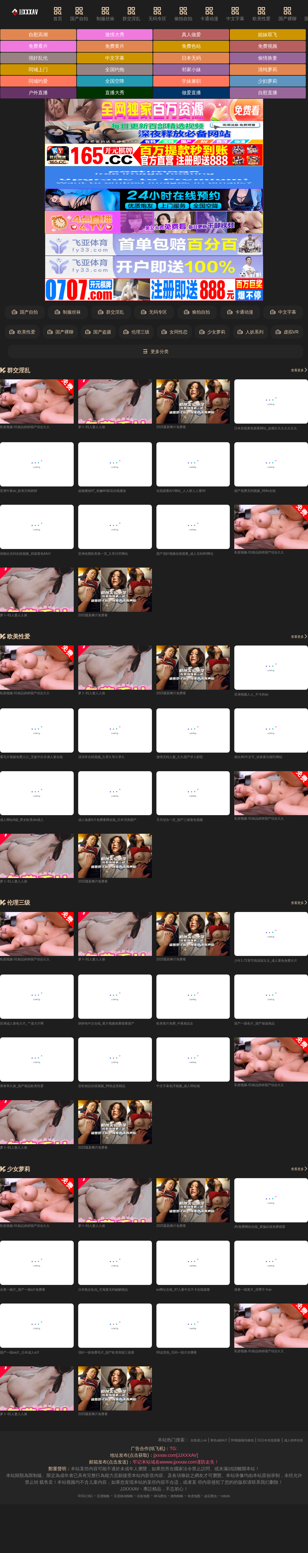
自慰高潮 (38, 35)
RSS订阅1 (64, 1525)
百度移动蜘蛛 (114, 1525)
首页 (69, 13)
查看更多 (296, 395)
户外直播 (192, 106)
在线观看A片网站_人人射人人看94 (190, 516)
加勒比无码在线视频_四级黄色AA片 (35, 579)
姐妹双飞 (38, 46)
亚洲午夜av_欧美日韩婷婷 (26, 516)
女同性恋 (174, 357)
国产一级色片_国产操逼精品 (262, 1051)
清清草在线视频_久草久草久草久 (111, 784)
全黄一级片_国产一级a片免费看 (31, 1318)
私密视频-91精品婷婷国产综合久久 (34, 451)
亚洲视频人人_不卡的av (258, 720)
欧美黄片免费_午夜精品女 (182, 1051)
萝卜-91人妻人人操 (97, 451)
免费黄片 (192, 46)
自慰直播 (192, 118)
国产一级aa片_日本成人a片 (27, 1382)
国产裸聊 (299, 13)
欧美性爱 (273, 13)
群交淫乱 (143, 13)
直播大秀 (38, 118)
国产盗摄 (98, 357)
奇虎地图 (206, 1525)
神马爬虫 (162, 1525)
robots (247, 1525)
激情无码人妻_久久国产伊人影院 (189, 784)
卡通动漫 (221, 13)
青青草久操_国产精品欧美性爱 (30, 1114)
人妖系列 (250, 357)
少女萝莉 (212, 357)
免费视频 (115, 58)
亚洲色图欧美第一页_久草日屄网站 (113, 579)
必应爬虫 (228, 1525)
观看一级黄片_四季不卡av (260, 1318)
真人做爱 (192, 35)
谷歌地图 (141, 1525)
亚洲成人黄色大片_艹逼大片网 (30, 1051)
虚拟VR (287, 357)
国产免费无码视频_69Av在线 (263, 516)
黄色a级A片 (239, 1470)
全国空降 (192, 94)
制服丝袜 (117, 13)
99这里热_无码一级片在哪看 (184, 1382)
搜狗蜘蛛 (185, 1525)
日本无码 (115, 70)
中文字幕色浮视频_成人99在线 (187, 1114)
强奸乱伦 (192, 58)
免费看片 (115, 46)
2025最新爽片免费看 (177, 451)
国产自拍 (91, 13)
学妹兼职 (38, 106)
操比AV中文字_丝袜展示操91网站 (267, 784)
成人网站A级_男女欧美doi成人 (30, 847)
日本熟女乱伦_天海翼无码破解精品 (113, 1318)
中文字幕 (247, 13)
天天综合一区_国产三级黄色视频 (189, 847)
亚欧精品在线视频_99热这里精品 (111, 1114)
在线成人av (213, 1470)
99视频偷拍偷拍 (271, 1470)
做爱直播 (115, 118)
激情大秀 (115, 35)
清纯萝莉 (38, 94)
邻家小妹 (192, 82)
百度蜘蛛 (88, 1525)
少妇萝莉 (115, 106)
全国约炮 (115, 82)
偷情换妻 (192, 70)
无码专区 (169, 13)
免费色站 (38, 58)
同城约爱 (115, 94)
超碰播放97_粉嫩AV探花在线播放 (111, 516)
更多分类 (156, 376)
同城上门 (38, 82)
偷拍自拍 (195, 13)
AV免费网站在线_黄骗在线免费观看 (269, 1255)
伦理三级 (136, 357)
